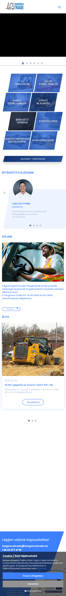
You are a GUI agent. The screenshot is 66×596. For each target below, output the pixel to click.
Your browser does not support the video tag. (33, 35)
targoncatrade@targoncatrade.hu (25, 546)
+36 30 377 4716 (11, 550)
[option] (33, 368)
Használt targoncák (33, 159)
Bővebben (10, 309)
